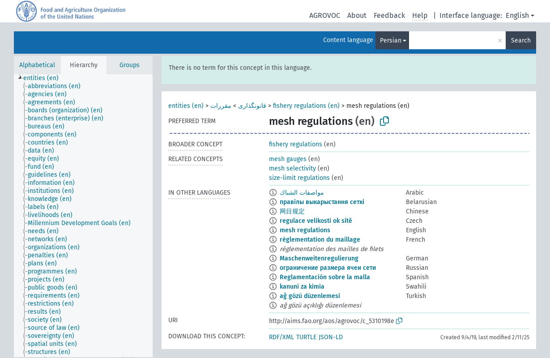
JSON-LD (331, 337)
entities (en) (186, 106)
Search (521, 40)
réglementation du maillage (320, 239)
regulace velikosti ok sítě (316, 221)
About (357, 15)
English (517, 15)
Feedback (389, 15)
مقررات (220, 106)
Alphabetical (37, 65)
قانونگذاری (252, 106)
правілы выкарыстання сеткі (322, 202)
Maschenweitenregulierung (319, 258)
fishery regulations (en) (306, 106)
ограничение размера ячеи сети (328, 268)
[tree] (83, 215)
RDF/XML (281, 337)
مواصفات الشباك (302, 192)
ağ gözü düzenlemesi (310, 296)
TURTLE (306, 337)
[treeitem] (45, 78)
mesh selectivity (292, 168)
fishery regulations (295, 144)
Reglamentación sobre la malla (325, 277)
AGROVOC (324, 15)
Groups (129, 65)
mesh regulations (305, 230)
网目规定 (292, 211)
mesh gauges (288, 159)
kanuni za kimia (302, 286)
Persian (390, 40)
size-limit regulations (299, 178)
